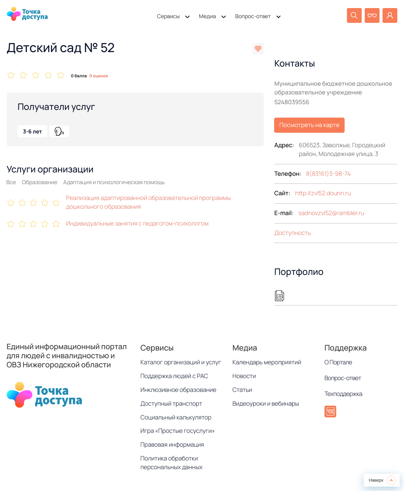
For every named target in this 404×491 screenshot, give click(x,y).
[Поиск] (354, 15)
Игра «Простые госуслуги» (178, 431)
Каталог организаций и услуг (181, 362)
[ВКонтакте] (330, 412)
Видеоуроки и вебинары (266, 404)
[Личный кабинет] (390, 15)
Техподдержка (343, 394)
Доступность (292, 233)
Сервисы (168, 16)
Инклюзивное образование (178, 390)
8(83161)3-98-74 (328, 174)
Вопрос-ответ (253, 16)
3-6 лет (32, 131)
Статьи (242, 390)
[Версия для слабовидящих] (372, 15)
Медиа (207, 16)
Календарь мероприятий (267, 362)
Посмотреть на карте (310, 125)
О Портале (338, 362)
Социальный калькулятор (176, 417)
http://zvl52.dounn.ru (323, 193)
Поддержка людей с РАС (174, 376)
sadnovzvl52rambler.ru (331, 213)
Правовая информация (172, 445)
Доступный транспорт (171, 404)
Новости (244, 376)
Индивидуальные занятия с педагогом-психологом (137, 223)
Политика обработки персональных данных (172, 462)
